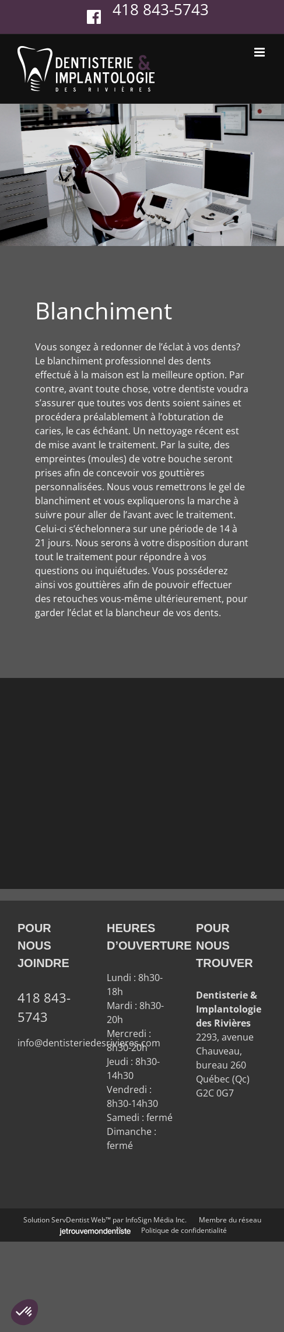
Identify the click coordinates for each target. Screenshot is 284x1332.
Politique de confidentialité (184, 1230)
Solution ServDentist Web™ (67, 1220)
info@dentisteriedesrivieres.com (88, 1042)
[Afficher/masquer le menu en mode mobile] (260, 52)
